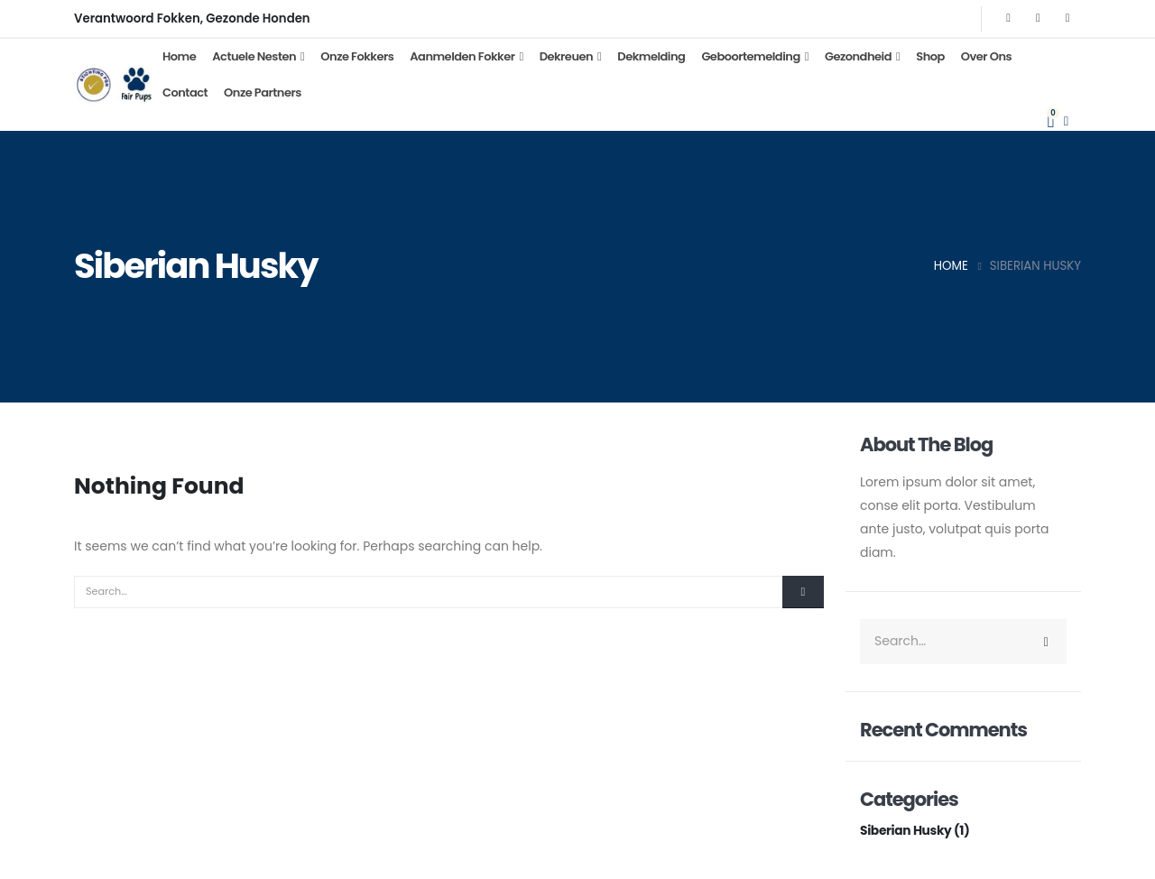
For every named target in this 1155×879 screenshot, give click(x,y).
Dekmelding (651, 56)
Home (179, 56)
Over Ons (986, 56)
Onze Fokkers (356, 56)
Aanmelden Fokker (462, 56)
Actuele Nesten (254, 56)
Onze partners (262, 92)
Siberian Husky (906, 830)
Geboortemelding (750, 56)
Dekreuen (566, 56)
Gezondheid (858, 56)
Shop (930, 56)
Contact (185, 92)
